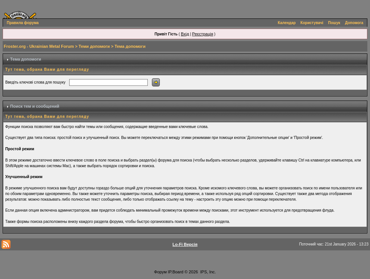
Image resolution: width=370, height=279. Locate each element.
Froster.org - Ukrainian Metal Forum (39, 46)
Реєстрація (202, 34)
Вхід (185, 34)
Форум (160, 272)
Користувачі (311, 23)
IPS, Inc (207, 272)
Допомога (354, 23)
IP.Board (175, 272)
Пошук (334, 23)
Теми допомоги (94, 46)
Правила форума (23, 23)
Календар (287, 23)
